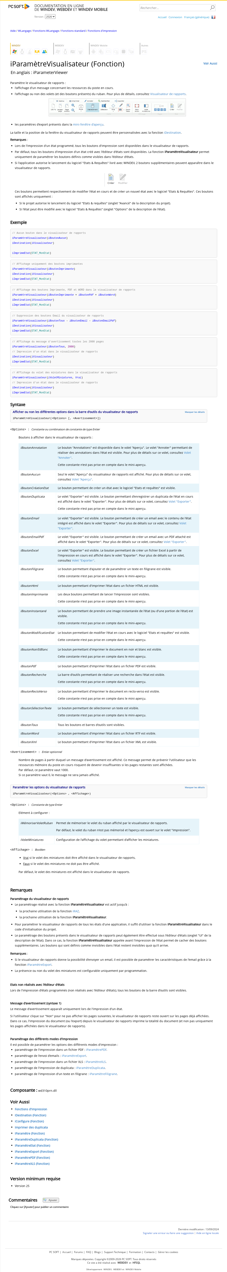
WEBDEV (117, 1268)
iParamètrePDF (96, 1055)
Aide (13, 31)
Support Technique (115, 1251)
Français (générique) (196, 17)
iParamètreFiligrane (103, 1079)
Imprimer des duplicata (31, 1133)
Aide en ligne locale (207, 1238)
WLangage (24, 31)
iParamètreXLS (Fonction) (32, 1169)
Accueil (162, 17)
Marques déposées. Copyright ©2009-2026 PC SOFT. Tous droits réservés (113, 1258)
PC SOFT (54, 1251)
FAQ (88, 1251)
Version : (39, 16)
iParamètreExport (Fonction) (34, 1157)
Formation (135, 1251)
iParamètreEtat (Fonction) (32, 1151)
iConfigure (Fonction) (29, 1127)
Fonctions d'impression (102, 31)
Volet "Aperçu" (82, 485)
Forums (78, 1251)
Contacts (149, 1251)
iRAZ (76, 917)
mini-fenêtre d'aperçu (88, 124)
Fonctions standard (73, 31)
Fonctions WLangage (46, 31)
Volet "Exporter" (180, 507)
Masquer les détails (195, 417)
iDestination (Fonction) (30, 1121)
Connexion (175, 17)
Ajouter (50, 1205)
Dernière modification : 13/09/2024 (198, 1234)
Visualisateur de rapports (168, 94)
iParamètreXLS (96, 1067)
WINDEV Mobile (133, 1268)
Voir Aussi (210, 63)
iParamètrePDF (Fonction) (32, 1163)
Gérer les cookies (168, 1251)
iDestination (172, 133)
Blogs (97, 1251)
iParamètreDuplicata (90, 1073)
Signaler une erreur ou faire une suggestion (168, 1238)
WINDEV (107, 1268)
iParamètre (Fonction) (30, 1139)
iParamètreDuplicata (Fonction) (36, 1145)
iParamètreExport (39, 970)
